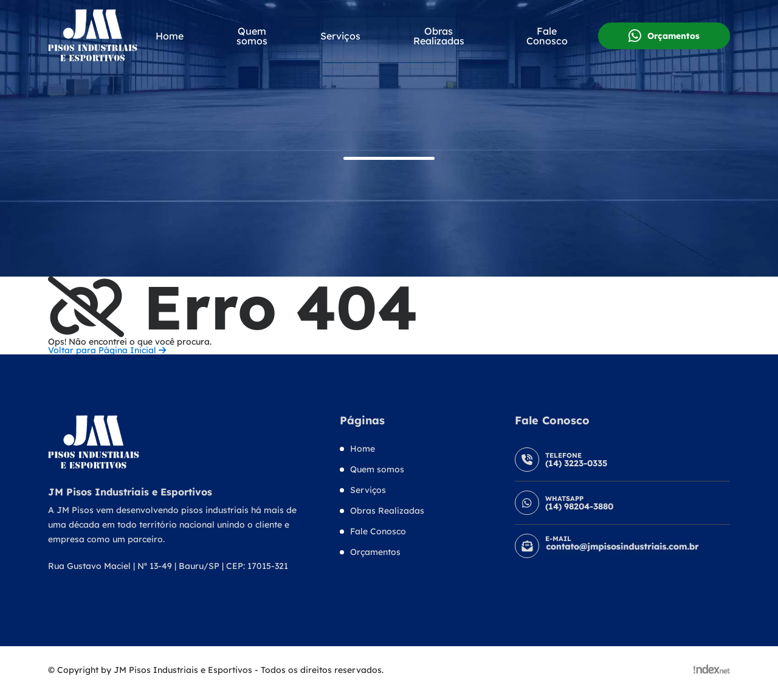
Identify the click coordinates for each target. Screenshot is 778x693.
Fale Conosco (547, 36)
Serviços (340, 36)
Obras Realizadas (438, 36)
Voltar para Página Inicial (107, 350)
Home (170, 36)
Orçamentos (664, 36)
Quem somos (251, 36)
